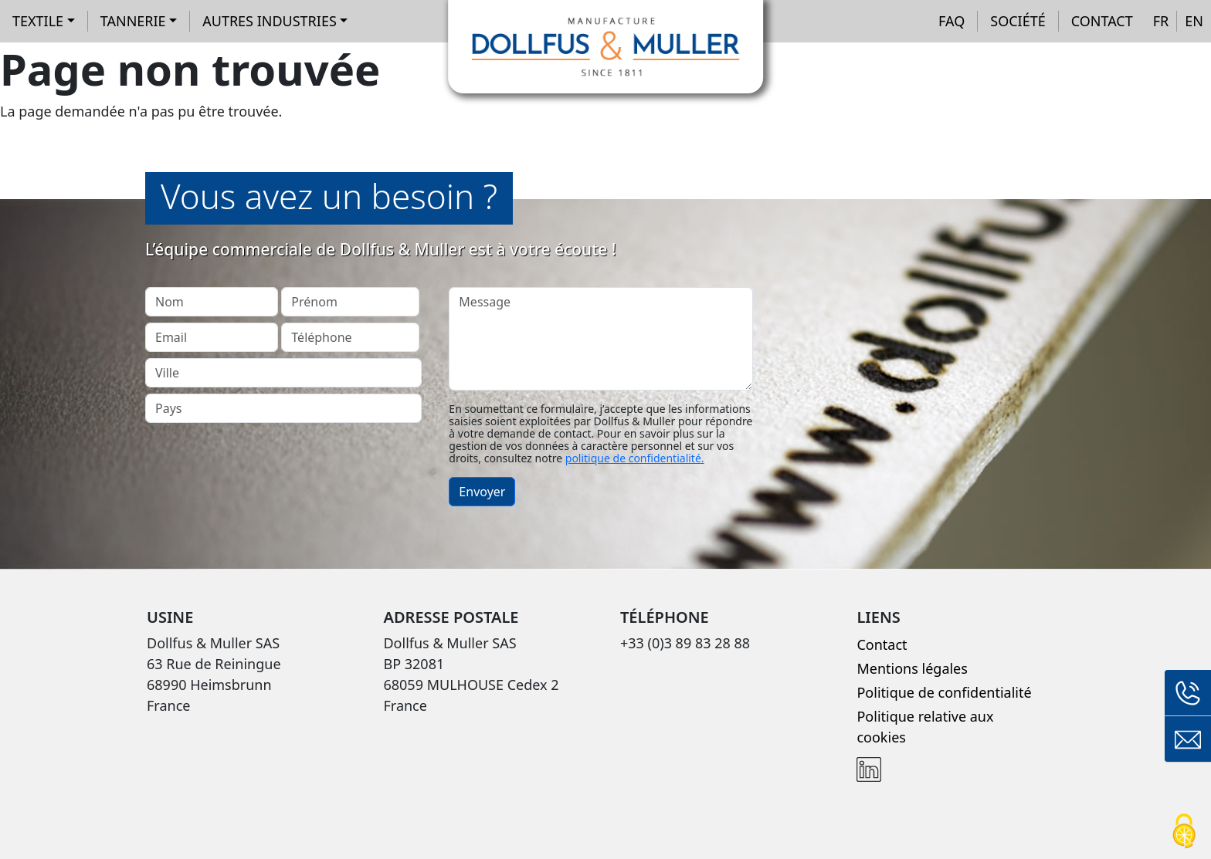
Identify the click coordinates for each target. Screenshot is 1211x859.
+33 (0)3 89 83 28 (1188, 693)
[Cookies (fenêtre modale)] (1184, 832)
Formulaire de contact (1188, 739)
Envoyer (482, 491)
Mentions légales (912, 668)
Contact (1102, 21)
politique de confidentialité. (634, 458)
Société (1017, 21)
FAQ (951, 21)
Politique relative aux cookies (925, 726)
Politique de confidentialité (944, 692)
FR (1161, 21)
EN (1194, 21)
